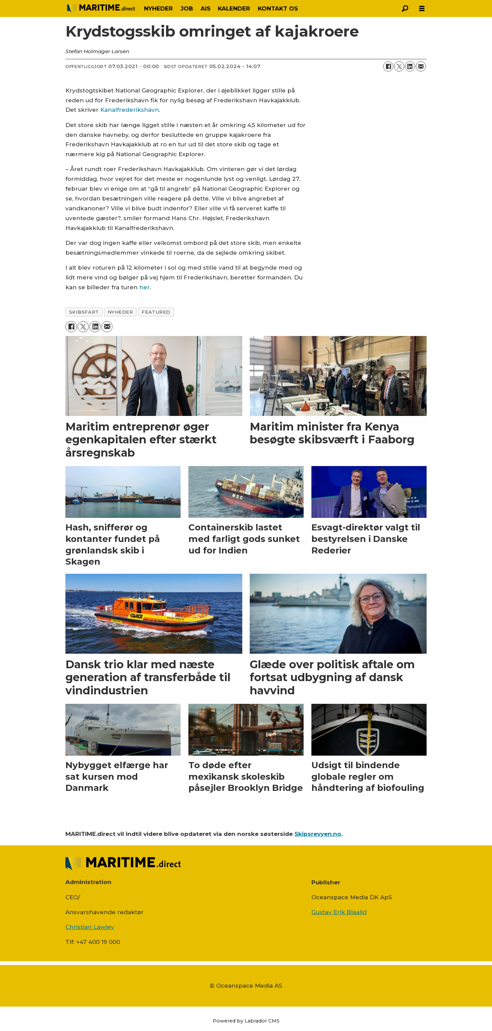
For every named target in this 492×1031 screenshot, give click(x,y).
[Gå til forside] (101, 8)
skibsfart (84, 312)
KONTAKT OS (278, 8)
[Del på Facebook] (388, 66)
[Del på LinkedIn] (410, 66)
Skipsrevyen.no (317, 833)
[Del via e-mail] (421, 66)
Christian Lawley (89, 927)
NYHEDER (158, 8)
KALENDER (234, 8)
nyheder (120, 312)
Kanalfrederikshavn (129, 109)
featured (156, 312)
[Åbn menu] (422, 8)
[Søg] (404, 8)
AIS (205, 8)
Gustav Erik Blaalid (339, 912)
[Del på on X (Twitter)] (399, 66)
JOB (187, 8)
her (144, 287)
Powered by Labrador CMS (246, 1021)
